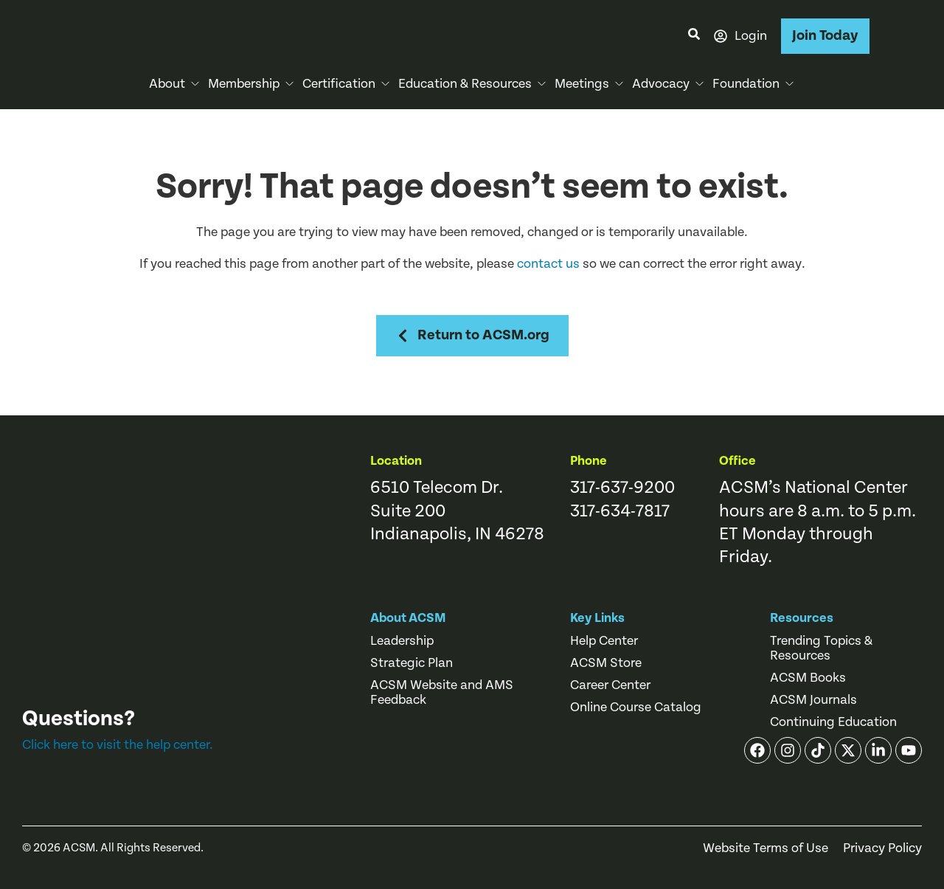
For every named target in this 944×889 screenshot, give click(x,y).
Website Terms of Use (765, 848)
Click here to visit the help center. (117, 745)
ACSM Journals (813, 700)
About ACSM (408, 618)
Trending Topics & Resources (821, 648)
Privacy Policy (882, 848)
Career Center (610, 685)
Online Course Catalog (635, 707)
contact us (548, 263)
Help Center (604, 641)
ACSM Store (606, 663)
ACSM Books (808, 678)
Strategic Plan (411, 663)
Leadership (402, 641)
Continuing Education (833, 722)
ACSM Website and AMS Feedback (441, 693)
